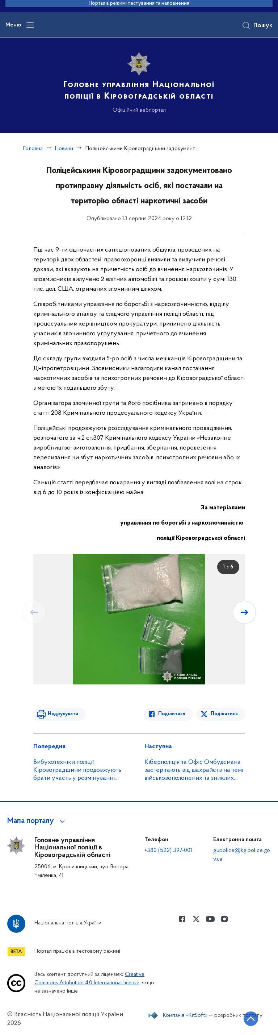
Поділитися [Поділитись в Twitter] (224, 714)
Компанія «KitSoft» (185, 1015)
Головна (33, 149)
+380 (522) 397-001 (168, 850)
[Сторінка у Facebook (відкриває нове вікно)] (182, 919)
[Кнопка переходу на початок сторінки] (251, 1018)
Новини (64, 149)
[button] (37, 821)
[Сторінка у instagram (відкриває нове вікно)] (224, 919)
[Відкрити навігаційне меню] (30, 25)
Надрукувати (63, 714)
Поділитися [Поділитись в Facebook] (171, 714)
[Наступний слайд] (244, 612)
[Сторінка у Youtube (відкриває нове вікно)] (210, 919)
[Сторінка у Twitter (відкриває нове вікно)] (196, 919)
